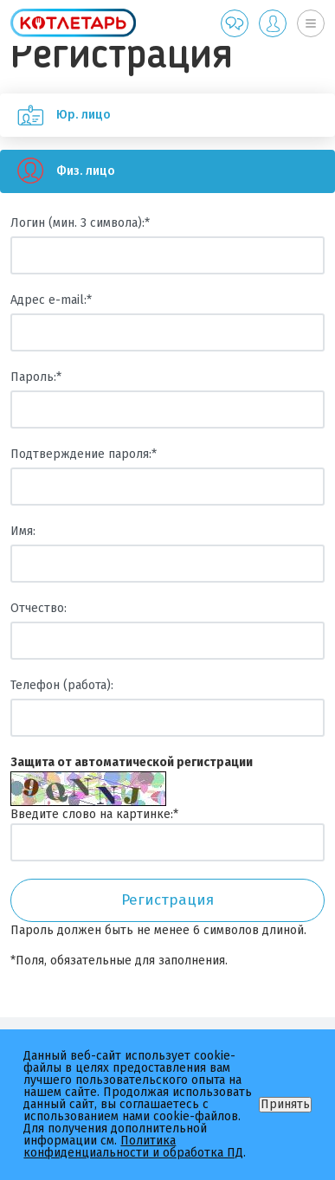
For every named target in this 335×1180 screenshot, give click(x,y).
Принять (285, 1104)
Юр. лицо (55, 115)
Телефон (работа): (61, 685)
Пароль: (35, 377)
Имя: (22, 531)
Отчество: (38, 608)
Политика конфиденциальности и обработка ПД (133, 1146)
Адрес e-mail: (51, 300)
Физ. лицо (57, 171)
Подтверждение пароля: (83, 454)
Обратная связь (234, 23)
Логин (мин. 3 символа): (80, 223)
